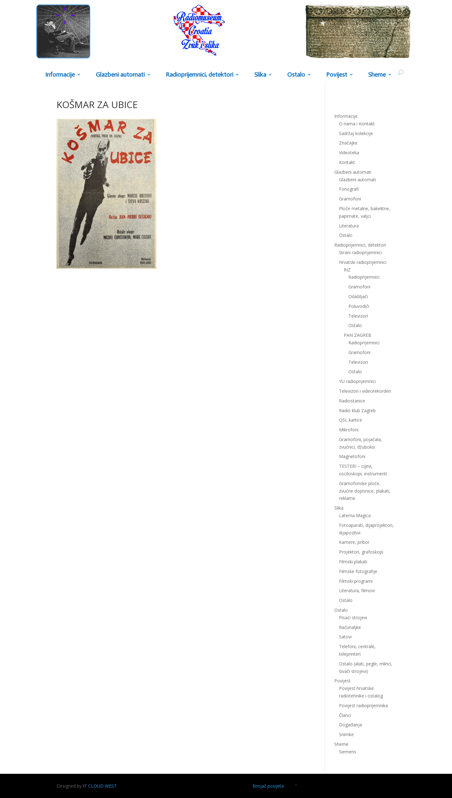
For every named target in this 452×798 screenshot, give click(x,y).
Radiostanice (352, 401)
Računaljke (350, 627)
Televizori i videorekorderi (365, 391)
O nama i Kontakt (357, 124)
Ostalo (296, 75)
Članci (345, 715)
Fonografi (349, 189)
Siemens (347, 752)
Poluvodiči (358, 306)
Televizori (358, 316)
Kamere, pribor (354, 542)
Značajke (348, 143)
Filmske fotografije (358, 571)
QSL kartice (350, 420)
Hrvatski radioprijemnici (362, 262)
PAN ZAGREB (357, 335)
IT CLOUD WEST (100, 786)
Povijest (336, 75)
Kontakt (347, 162)
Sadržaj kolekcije (356, 133)
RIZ (347, 270)
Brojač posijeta (268, 786)
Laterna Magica (355, 515)
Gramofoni (350, 199)
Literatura (349, 226)
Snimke (346, 734)
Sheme (377, 75)
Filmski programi (356, 581)
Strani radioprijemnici (360, 252)
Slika (260, 75)
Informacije (60, 75)
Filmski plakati (353, 562)
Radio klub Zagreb (357, 410)
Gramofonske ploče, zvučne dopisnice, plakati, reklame (364, 490)
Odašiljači (358, 296)
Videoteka (349, 153)
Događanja (350, 725)
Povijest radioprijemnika (363, 705)
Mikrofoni (348, 430)
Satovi (345, 637)
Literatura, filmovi (357, 590)
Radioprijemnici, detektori (199, 75)
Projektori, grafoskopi (361, 552)
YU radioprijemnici (357, 381)
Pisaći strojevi (353, 617)
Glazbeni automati (120, 75)
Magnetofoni (352, 456)
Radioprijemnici (363, 277)
